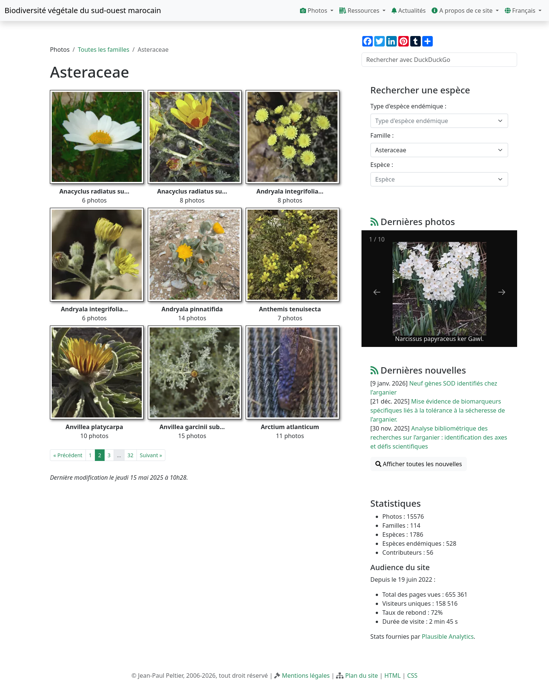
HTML (392, 675)
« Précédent (67, 455)
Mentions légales (306, 675)
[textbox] (434, 120)
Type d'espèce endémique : (408, 106)
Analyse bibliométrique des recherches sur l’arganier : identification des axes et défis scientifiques (438, 437)
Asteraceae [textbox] (390, 150)
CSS (412, 675)
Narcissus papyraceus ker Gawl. (439, 339)
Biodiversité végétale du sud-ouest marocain (82, 10)
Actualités (409, 10)
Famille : (382, 135)
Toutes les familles (103, 49)
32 (131, 455)
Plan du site (361, 675)
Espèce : (381, 165)
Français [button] (521, 10)
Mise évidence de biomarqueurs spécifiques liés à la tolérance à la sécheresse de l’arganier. (437, 410)
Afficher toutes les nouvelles (418, 464)
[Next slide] (502, 292)
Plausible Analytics (448, 636)
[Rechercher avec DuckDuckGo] (439, 60)
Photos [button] (314, 10)
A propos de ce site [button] (463, 10)
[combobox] (439, 121)
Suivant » (151, 455)
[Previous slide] (377, 292)
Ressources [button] (360, 10)
